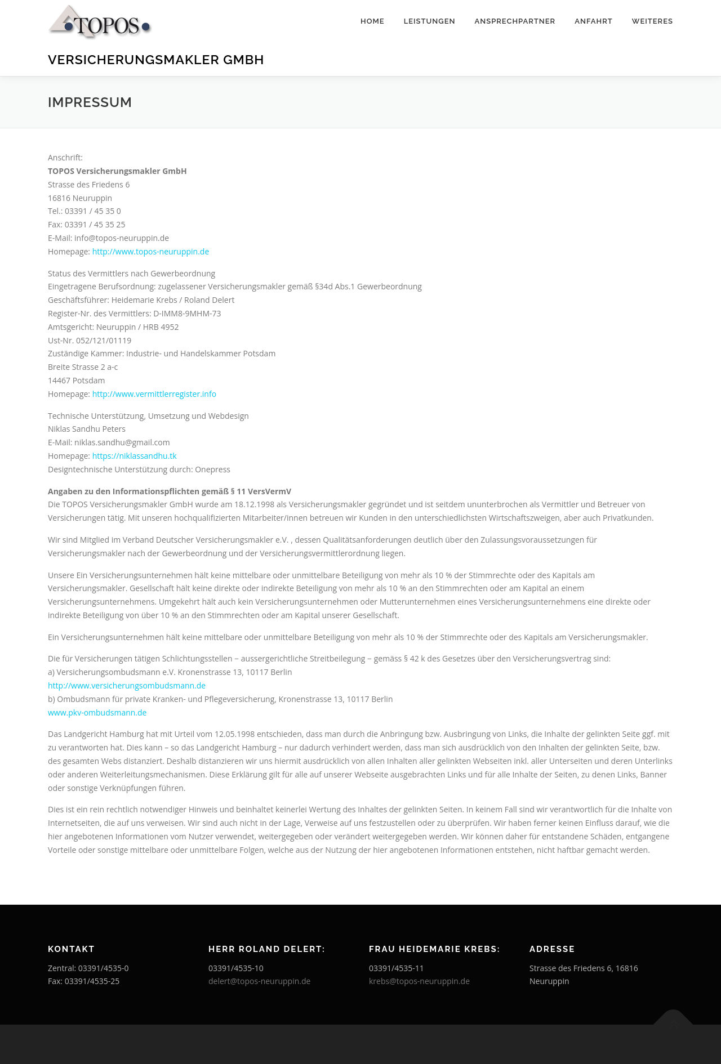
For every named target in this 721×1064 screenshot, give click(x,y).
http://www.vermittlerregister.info (154, 393)
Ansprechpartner (514, 21)
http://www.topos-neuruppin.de (151, 251)
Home (372, 21)
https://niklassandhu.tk (134, 455)
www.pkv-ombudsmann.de (97, 712)
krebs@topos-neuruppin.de (419, 981)
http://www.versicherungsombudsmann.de (127, 685)
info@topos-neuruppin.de (121, 238)
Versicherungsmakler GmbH (156, 59)
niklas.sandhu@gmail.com (122, 442)
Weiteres (652, 21)
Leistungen (430, 21)
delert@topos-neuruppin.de (259, 981)
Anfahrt (594, 21)
